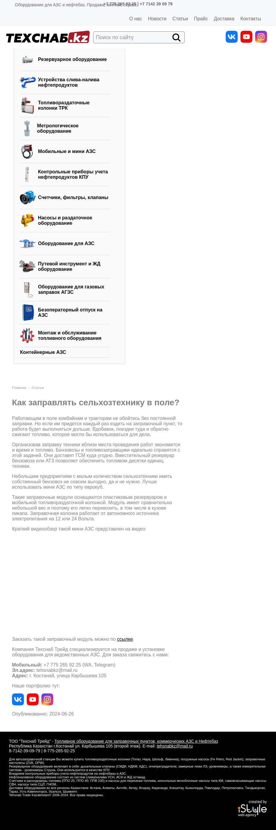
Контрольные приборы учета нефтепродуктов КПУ (73, 174)
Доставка (224, 18)
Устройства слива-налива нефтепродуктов (68, 82)
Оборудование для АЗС (66, 243)
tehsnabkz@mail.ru (175, 746)
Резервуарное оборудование (72, 59)
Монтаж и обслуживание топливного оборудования (69, 335)
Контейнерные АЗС (43, 352)
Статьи (180, 18)
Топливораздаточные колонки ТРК (64, 105)
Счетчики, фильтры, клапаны (73, 197)
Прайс (201, 18)
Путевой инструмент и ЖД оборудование (69, 266)
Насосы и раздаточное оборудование (65, 220)
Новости (157, 18)
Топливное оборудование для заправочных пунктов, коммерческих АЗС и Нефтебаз (136, 741)
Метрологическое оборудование (58, 128)
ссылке (125, 639)
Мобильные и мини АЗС (66, 151)
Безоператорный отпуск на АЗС (70, 312)
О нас (135, 18)
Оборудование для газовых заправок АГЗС (71, 289)
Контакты (250, 18)
